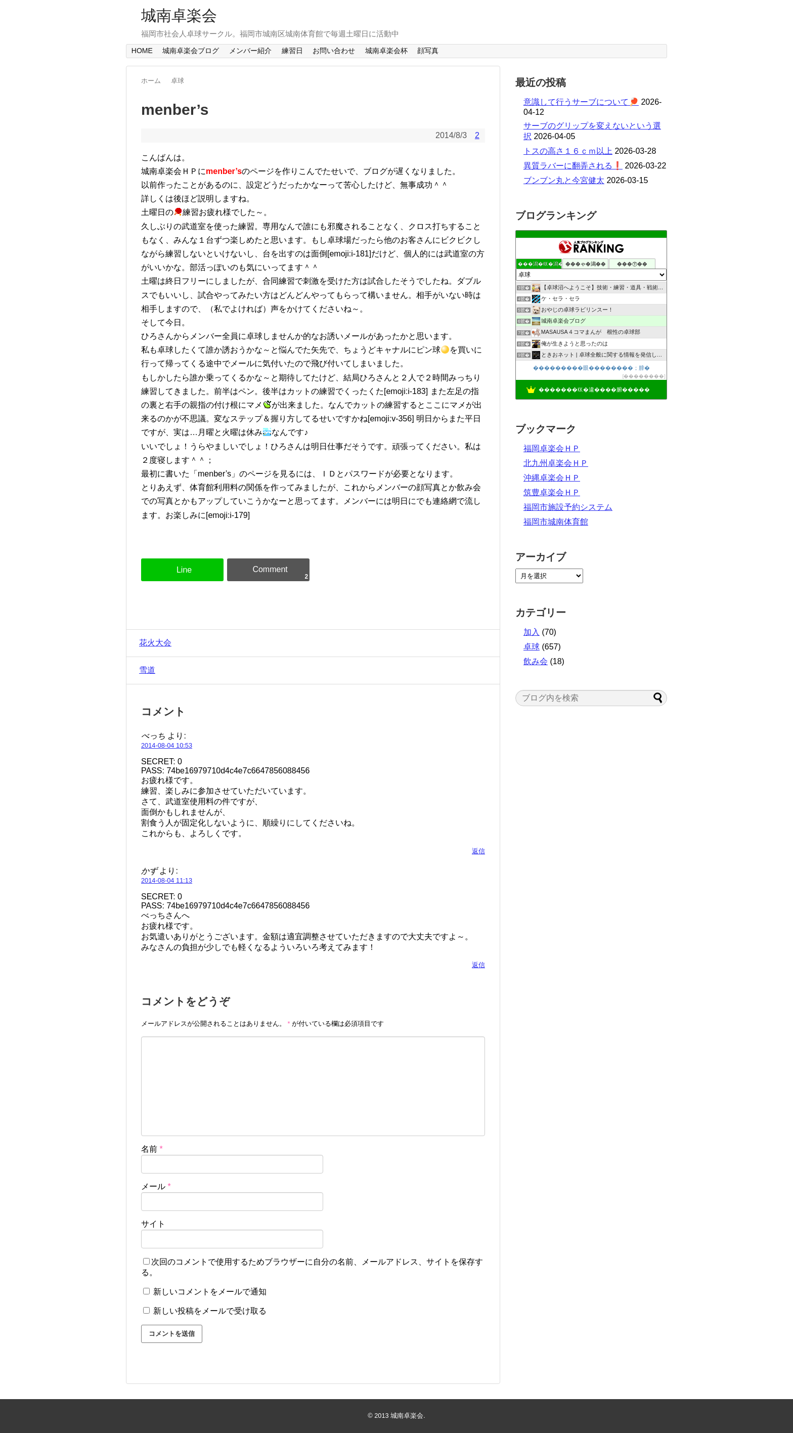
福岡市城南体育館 (555, 521)
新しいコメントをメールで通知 (210, 1291)
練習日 (292, 51)
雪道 (144, 670)
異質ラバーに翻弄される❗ (573, 165)
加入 (531, 632)
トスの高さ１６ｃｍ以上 (567, 151)
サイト (153, 1224)
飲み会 (535, 661)
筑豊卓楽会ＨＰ (551, 492)
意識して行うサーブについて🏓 (581, 102)
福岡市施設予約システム (567, 507)
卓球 (531, 646)
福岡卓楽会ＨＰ (551, 448)
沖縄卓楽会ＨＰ (551, 477)
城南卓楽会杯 (386, 51)
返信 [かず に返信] (478, 965)
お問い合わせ (334, 51)
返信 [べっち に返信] (478, 851)
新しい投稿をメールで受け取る (210, 1311)
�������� (644, 376)
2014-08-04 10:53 (166, 745)
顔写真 (427, 51)
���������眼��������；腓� (591, 368)
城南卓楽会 (179, 15)
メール (156, 1186)
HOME (142, 51)
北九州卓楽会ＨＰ (555, 463)
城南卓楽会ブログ (190, 51)
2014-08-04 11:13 (166, 880)
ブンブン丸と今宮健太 (563, 180)
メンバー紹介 (250, 51)
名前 (152, 1149)
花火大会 (152, 642)
